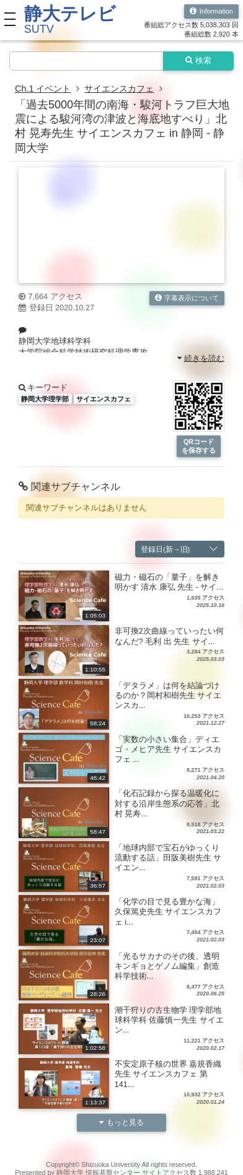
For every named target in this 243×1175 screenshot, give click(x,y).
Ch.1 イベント (43, 89)
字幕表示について (187, 298)
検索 (198, 60)
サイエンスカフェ (119, 89)
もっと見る (121, 1122)
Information (211, 11)
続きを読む (201, 358)
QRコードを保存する (199, 445)
